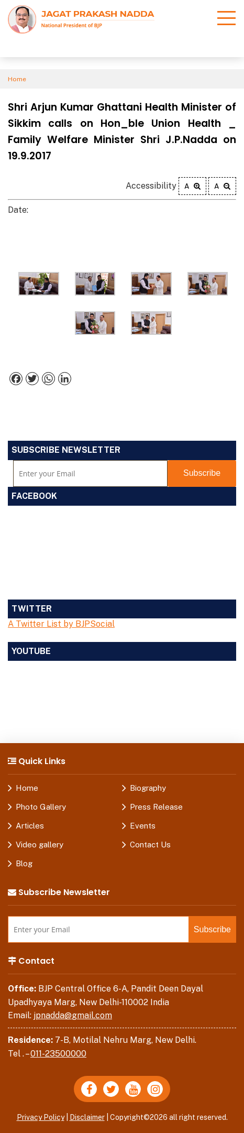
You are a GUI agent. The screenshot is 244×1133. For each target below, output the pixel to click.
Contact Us (150, 844)
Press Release (156, 806)
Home (17, 79)
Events (143, 825)
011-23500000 (58, 1054)
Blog (24, 863)
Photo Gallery (41, 806)
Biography (148, 787)
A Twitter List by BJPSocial (61, 624)
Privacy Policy (40, 1117)
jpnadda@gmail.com (73, 1015)
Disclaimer (87, 1117)
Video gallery (39, 844)
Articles (30, 825)
